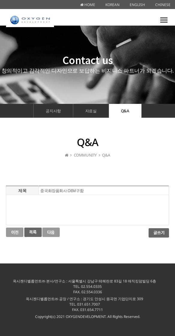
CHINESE (162, 4)
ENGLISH (137, 4)
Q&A (125, 111)
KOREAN (112, 4)
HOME (87, 4)
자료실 (91, 111)
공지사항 (53, 111)
